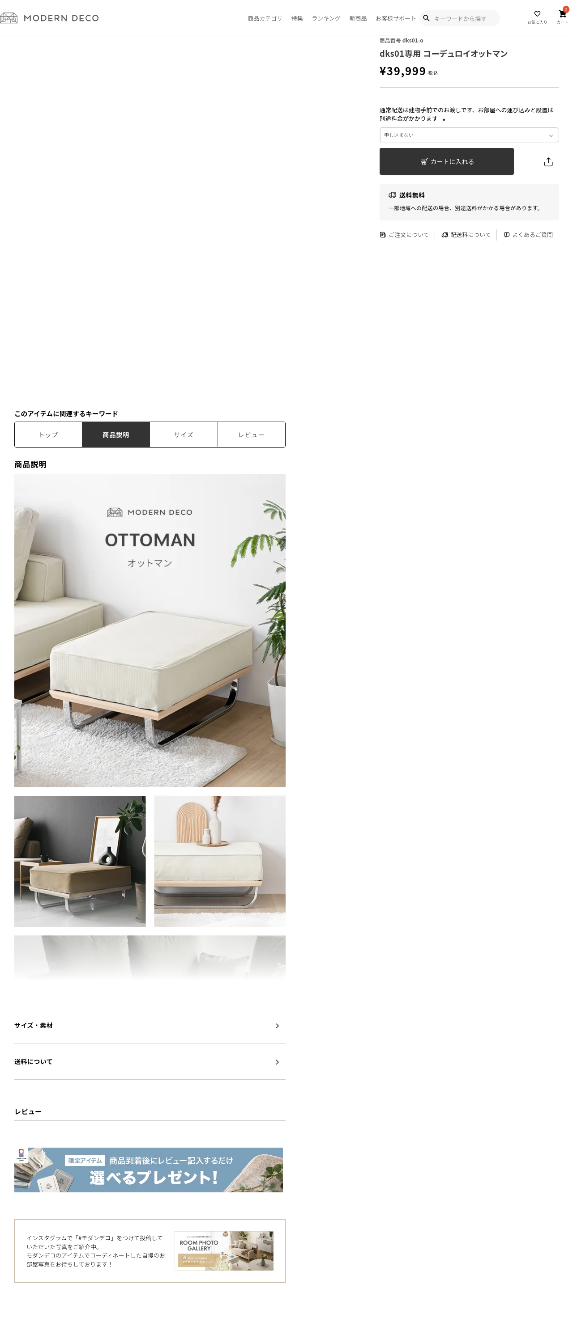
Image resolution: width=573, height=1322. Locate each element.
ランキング (326, 18)
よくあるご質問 (528, 235)
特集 (297, 18)
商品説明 (116, 434)
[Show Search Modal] (426, 18)
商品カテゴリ (265, 18)
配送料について (466, 235)
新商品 (358, 18)
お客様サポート (396, 18)
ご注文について (404, 235)
